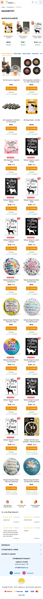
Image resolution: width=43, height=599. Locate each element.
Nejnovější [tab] (17, 54)
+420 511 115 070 (21, 562)
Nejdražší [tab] (35, 54)
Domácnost (10, 7)
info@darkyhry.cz (21, 567)
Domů (3, 7)
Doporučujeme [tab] (7, 54)
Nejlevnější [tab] (26, 54)
